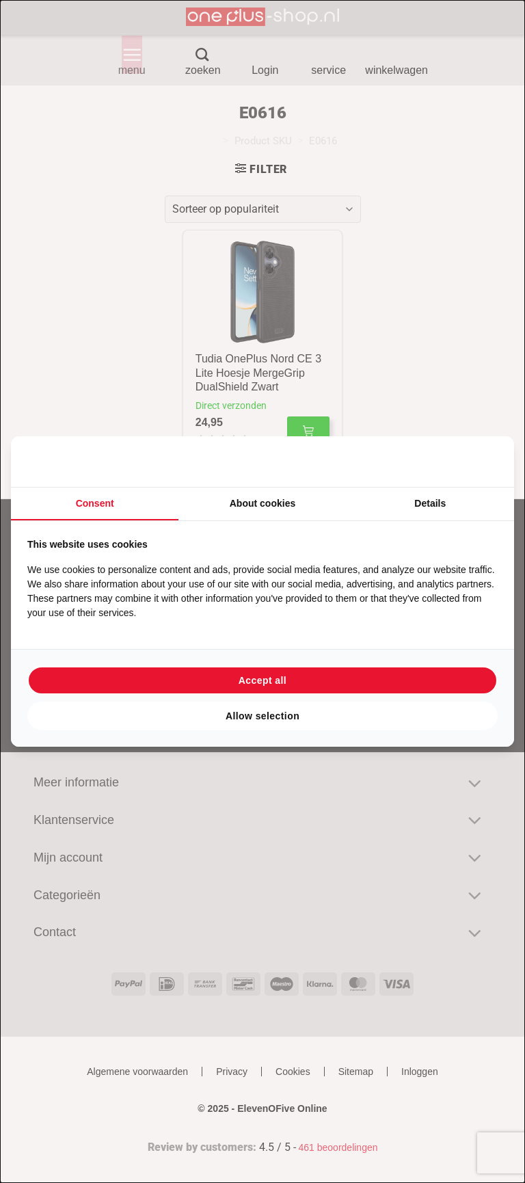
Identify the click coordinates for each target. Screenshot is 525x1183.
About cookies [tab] (262, 503)
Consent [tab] (95, 503)
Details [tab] (430, 503)
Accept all (262, 680)
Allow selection (262, 715)
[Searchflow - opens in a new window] (480, 461)
